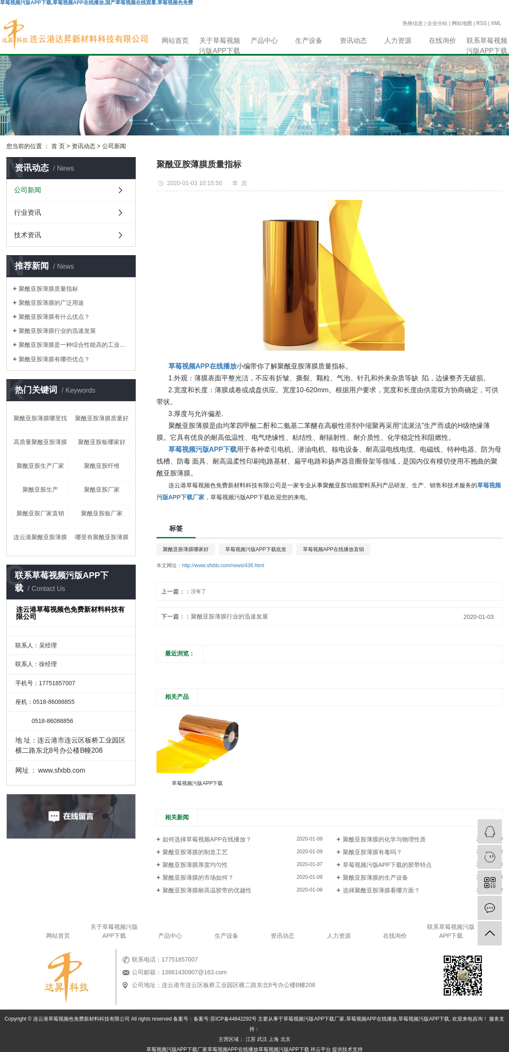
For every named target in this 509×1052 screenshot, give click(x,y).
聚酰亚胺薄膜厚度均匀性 (195, 864)
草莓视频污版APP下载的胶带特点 (387, 864)
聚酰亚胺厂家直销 (40, 513)
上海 (273, 1039)
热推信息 (413, 23)
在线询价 (442, 40)
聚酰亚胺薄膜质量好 (102, 418)
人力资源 (397, 40)
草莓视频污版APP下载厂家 (313, 1019)
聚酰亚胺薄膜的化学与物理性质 (384, 839)
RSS (481, 23)
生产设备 (308, 40)
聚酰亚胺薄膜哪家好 (186, 549)
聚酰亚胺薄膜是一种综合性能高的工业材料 (74, 344)
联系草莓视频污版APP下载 (486, 41)
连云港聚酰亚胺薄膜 (40, 537)
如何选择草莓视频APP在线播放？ (207, 839)
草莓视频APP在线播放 (371, 1019)
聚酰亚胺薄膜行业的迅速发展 (57, 330)
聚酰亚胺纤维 (102, 465)
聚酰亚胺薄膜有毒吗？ (372, 852)
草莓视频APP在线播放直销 (333, 549)
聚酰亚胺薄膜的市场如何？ (198, 877)
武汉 (262, 1039)
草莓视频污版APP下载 (423, 1019)
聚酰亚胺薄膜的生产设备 (375, 877)
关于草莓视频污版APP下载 (219, 41)
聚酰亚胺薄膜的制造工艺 (195, 852)
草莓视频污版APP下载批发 (255, 549)
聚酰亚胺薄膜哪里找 (40, 418)
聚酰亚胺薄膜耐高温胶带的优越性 (207, 890)
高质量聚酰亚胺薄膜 (40, 442)
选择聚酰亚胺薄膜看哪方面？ (381, 890)
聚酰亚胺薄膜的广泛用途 (51, 302)
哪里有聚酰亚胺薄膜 (102, 537)
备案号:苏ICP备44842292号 (225, 1019)
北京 (285, 1039)
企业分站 (437, 23)
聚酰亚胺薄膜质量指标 (48, 288)
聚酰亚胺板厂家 (102, 513)
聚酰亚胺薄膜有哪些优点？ (54, 359)
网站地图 (462, 23)
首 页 (58, 146)
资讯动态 (353, 40)
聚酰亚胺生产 (40, 489)
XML (496, 23)
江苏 (251, 1039)
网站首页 (175, 40)
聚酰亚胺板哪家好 (102, 442)
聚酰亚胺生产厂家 (40, 465)
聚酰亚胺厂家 (102, 489)
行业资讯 (27, 212)
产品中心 (264, 40)
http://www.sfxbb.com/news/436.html (223, 565)
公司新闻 (114, 146)
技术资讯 (27, 235)
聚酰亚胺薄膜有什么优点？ (54, 316)
